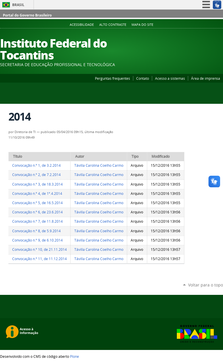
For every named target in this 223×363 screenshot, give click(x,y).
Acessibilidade (82, 25)
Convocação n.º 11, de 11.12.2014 (39, 258)
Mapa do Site (142, 25)
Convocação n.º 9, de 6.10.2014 (37, 240)
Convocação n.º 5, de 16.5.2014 (37, 202)
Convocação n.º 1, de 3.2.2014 (36, 165)
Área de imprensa (205, 78)
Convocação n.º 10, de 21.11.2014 (39, 249)
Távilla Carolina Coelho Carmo (98, 165)
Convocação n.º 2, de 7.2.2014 (36, 174)
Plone (74, 356)
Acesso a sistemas (170, 78)
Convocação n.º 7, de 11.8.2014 (37, 221)
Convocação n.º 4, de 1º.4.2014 (37, 193)
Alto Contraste (112, 25)
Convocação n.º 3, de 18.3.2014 (37, 184)
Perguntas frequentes (112, 78)
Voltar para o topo (205, 285)
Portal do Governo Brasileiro (27, 15)
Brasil (18, 4)
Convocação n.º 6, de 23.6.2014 (37, 212)
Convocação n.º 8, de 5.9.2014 (36, 230)
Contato (142, 78)
